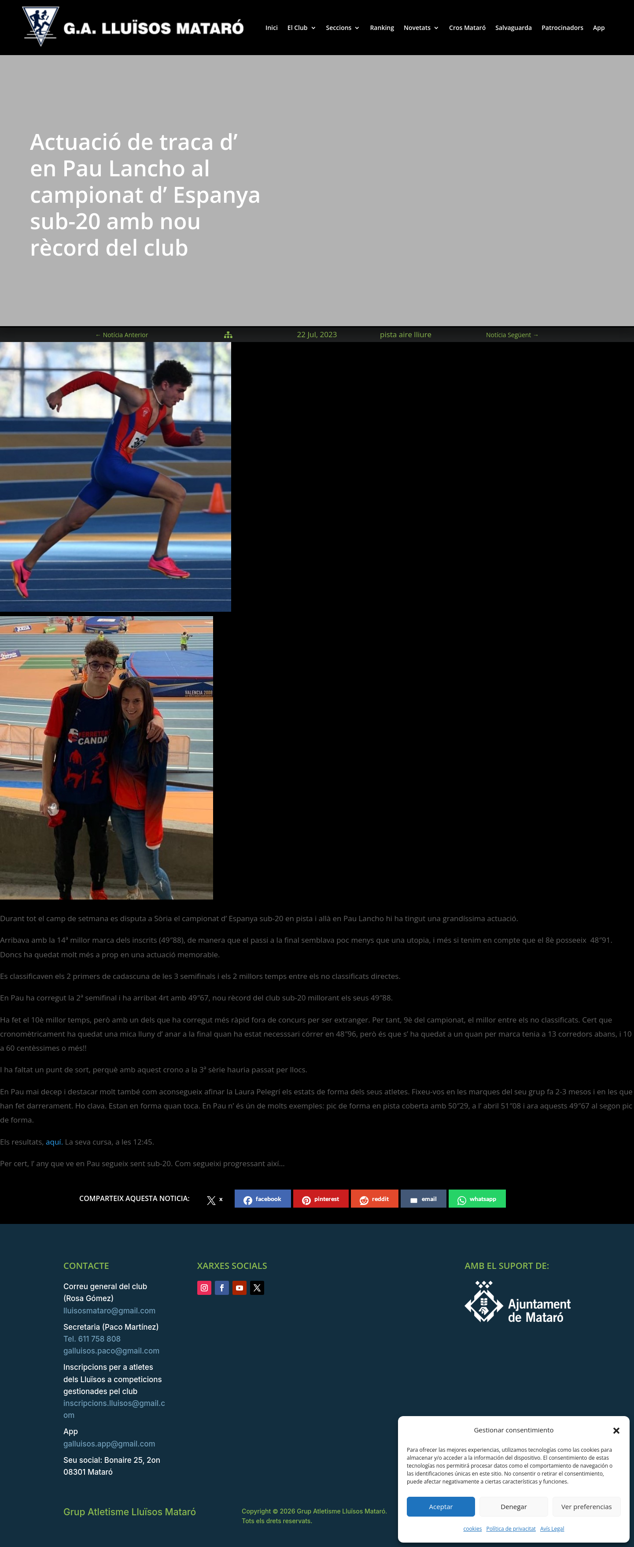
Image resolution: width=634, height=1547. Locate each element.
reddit (374, 1200)
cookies (472, 1528)
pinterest (320, 1200)
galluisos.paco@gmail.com (111, 1350)
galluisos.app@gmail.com (109, 1443)
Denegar (514, 1506)
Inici (271, 27)
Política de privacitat (510, 1528)
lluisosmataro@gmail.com (109, 1310)
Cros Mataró (467, 27)
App (599, 27)
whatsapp (476, 1200)
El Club (298, 27)
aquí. (54, 1142)
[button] (616, 1430)
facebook (262, 1200)
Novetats (417, 27)
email (423, 1200)
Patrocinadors (562, 27)
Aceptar (441, 1506)
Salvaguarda (513, 27)
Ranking (382, 27)
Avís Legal (552, 1528)
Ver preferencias (586, 1506)
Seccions (339, 27)
